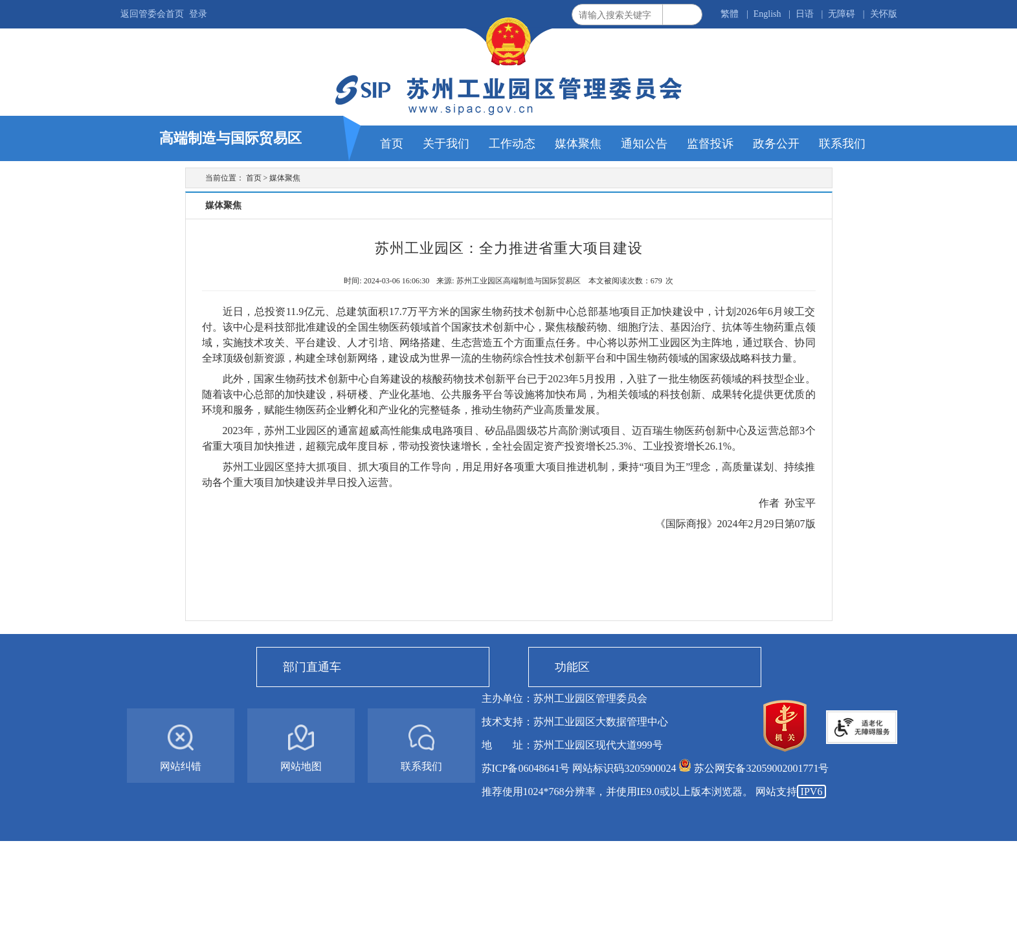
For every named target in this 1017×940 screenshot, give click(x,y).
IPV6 (812, 791)
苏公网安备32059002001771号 (761, 768)
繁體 (730, 14)
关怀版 (883, 14)
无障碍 (841, 14)
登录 (198, 14)
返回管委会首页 (152, 14)
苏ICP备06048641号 (526, 768)
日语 (805, 14)
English (767, 14)
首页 (254, 177)
